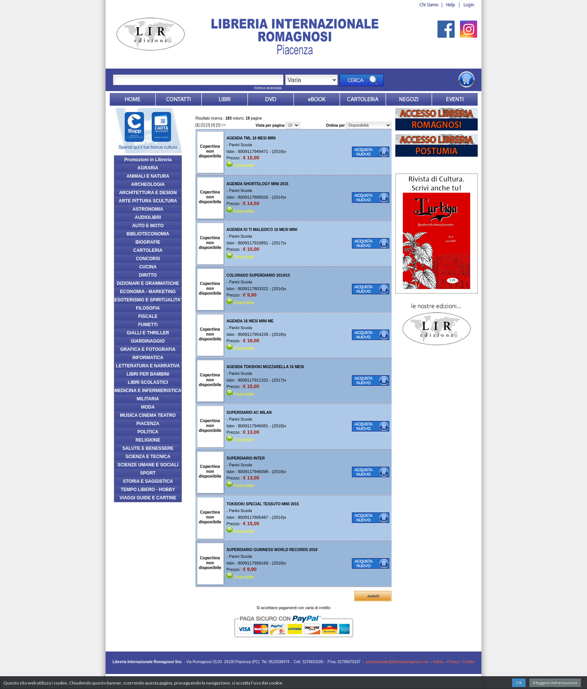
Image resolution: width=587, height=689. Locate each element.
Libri (224, 99)
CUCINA (148, 267)
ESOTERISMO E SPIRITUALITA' (147, 300)
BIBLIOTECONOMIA (148, 234)
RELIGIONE (148, 440)
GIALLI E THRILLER (148, 333)
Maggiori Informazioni (555, 682)
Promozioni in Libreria (148, 159)
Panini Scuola (240, 145)
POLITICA (147, 431)
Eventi (455, 99)
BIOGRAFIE (148, 242)
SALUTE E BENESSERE (148, 448)
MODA (148, 407)
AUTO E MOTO (148, 225)
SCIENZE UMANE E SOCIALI (148, 464)
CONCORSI (148, 258)
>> (224, 125)
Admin (438, 662)
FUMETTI (148, 324)
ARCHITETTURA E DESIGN (148, 192)
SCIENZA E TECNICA (147, 456)
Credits (468, 662)
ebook (317, 99)
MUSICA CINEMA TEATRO (148, 415)
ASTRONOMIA (148, 209)
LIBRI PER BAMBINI (148, 374)
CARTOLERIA (147, 250)
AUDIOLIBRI (148, 217)
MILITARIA (148, 398)
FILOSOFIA (148, 308)
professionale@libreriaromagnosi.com (397, 662)
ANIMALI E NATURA (148, 176)
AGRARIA (147, 168)
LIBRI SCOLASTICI (148, 382)
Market (363, 99)
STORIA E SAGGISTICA (148, 481)
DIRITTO (148, 275)
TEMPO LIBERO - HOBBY (148, 489)
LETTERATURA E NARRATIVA (148, 365)
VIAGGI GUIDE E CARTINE (147, 497)
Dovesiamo (409, 99)
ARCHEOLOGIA (148, 184)
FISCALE (147, 316)
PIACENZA (147, 423)
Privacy (453, 662)
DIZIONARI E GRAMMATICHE (148, 283)
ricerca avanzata (268, 88)
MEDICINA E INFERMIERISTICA (148, 390)
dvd (271, 99)
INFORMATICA (147, 357)
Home (132, 99)
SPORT (147, 473)
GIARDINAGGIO (148, 341)
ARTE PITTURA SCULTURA (148, 201)
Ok (519, 682)
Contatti (178, 99)
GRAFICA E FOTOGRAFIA (148, 349)
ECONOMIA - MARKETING (148, 291)
